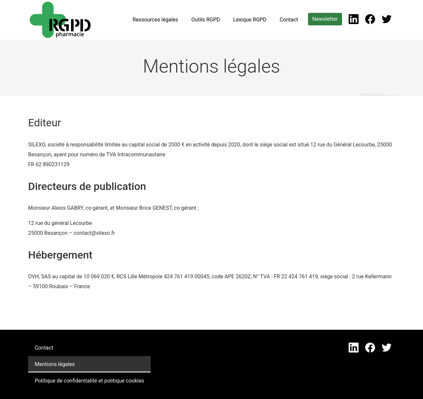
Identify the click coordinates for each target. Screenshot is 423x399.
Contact (289, 19)
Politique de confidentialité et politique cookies (89, 381)
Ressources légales (155, 19)
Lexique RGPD (249, 19)
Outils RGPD (205, 19)
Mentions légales (55, 364)
